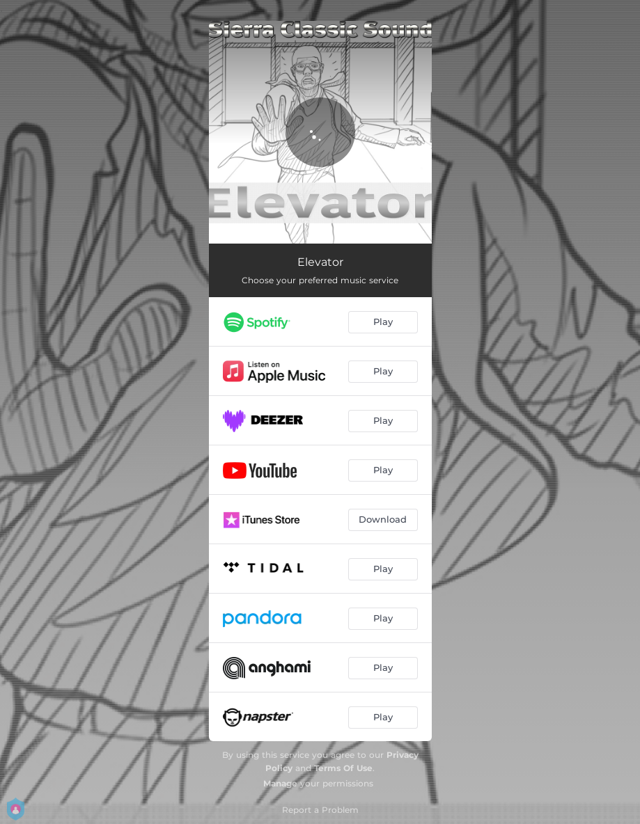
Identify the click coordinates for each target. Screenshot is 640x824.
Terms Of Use (343, 768)
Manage (280, 783)
